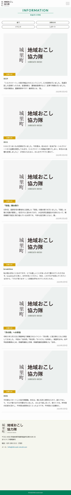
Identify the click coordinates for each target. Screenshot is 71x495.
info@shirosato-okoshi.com (17, 447)
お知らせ (53, 22)
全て (18, 22)
